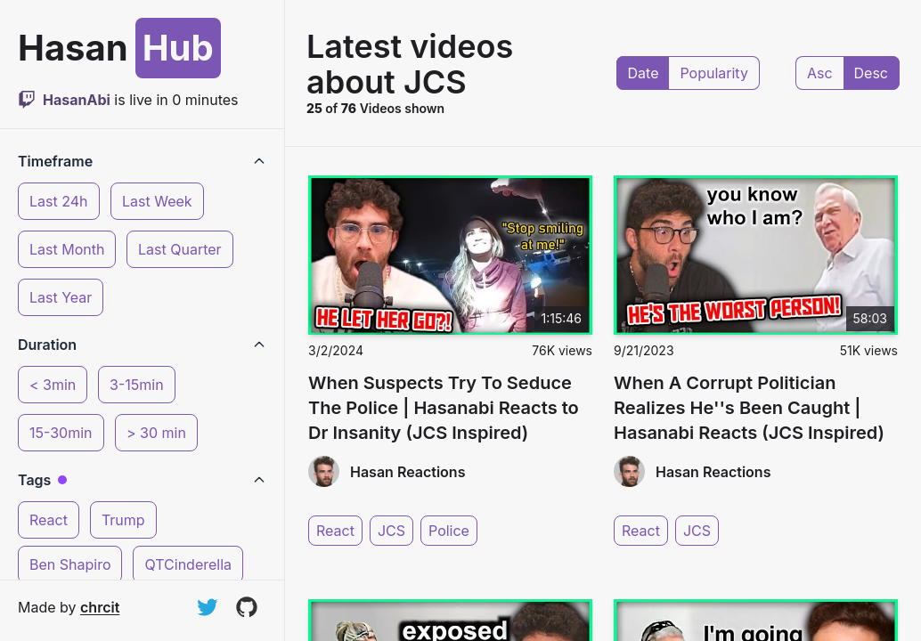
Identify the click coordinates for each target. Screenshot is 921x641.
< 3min (52, 385)
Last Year (60, 297)
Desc (871, 73)
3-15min (137, 385)
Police (448, 531)
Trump (123, 520)
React (48, 520)
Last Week (157, 201)
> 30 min (156, 433)
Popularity (713, 73)
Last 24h (58, 201)
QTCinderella (188, 564)
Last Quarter (180, 249)
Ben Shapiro (69, 564)
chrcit (99, 607)
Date (643, 73)
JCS (391, 531)
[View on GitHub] (246, 607)
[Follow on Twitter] (207, 607)
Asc (820, 73)
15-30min (61, 433)
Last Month (66, 249)
